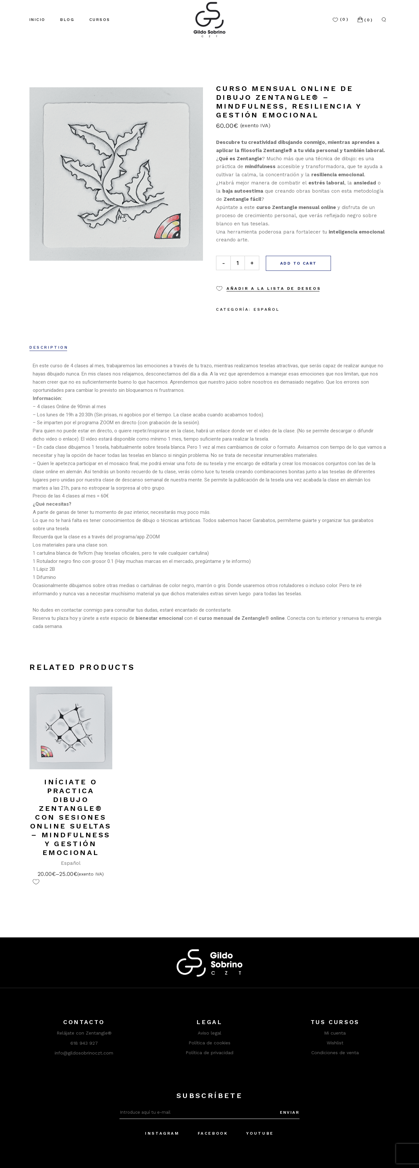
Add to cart (298, 263)
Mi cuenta (335, 1033)
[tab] (48, 348)
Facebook (213, 1133)
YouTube (260, 1133)
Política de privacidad (209, 1052)
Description (48, 347)
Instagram (162, 1133)
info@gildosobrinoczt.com (84, 1052)
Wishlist (335, 1042)
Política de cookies (209, 1042)
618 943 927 (84, 1043)
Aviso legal (209, 1033)
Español (267, 309)
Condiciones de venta (335, 1052)
